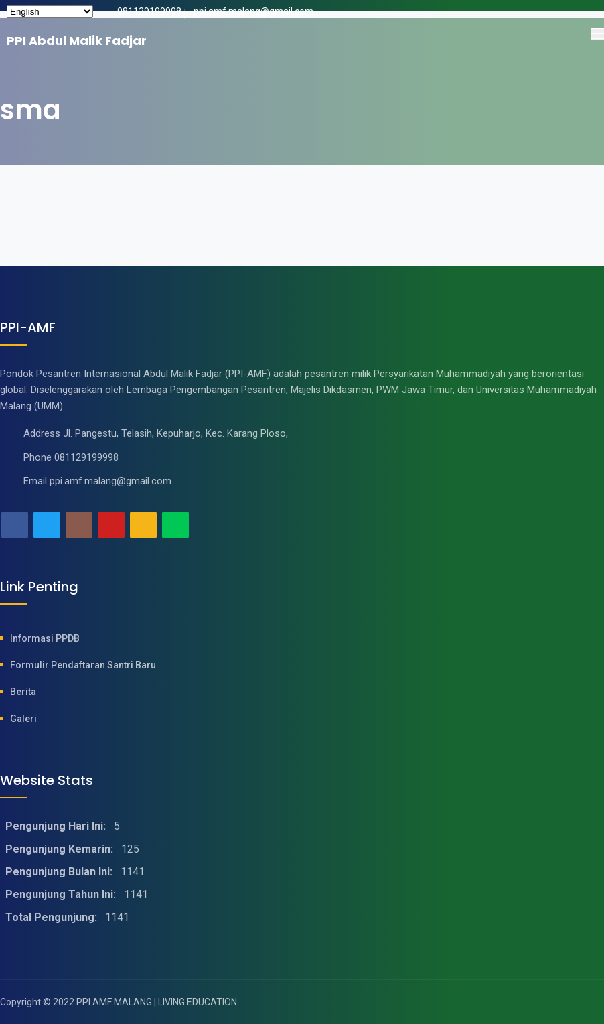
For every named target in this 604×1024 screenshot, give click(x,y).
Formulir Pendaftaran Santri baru (83, 665)
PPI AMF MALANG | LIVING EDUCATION (156, 1002)
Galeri (23, 718)
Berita (23, 691)
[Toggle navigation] (597, 34)
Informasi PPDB (45, 638)
